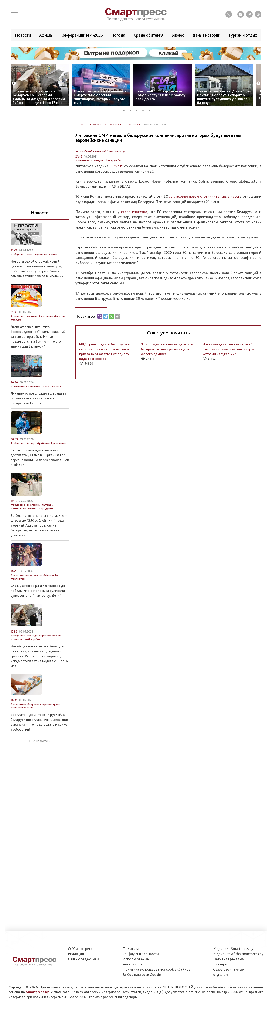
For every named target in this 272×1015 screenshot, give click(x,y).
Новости (23, 35)
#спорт (31, 443)
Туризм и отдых (242, 35)
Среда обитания (148, 35)
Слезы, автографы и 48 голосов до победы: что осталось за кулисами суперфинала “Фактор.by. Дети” (38, 590)
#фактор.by (50, 574)
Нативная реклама (228, 959)
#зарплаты (34, 704)
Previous (14, 83)
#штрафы (47, 504)
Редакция (76, 953)
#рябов (35, 639)
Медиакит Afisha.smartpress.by (238, 953)
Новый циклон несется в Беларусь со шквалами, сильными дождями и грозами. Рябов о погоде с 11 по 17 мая (39, 97)
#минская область (22, 707)
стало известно (134, 211)
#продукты (45, 508)
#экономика (18, 704)
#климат (31, 316)
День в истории (206, 35)
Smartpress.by (37, 992)
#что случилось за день (41, 254)
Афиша (45, 35)
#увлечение (58, 443)
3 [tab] (138, 110)
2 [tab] (132, 110)
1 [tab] (125, 110)
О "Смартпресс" (81, 948)
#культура (17, 574)
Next (258, 83)
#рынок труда (51, 704)
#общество (18, 254)
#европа (55, 386)
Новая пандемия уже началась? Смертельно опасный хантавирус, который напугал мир (101, 97)
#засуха (16, 319)
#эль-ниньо (45, 316)
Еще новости (38, 741)
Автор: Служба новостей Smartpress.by (100, 151)
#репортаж (18, 578)
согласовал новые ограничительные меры (204, 196)
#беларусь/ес (112, 160)
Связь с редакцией (83, 959)
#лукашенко (33, 386)
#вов (45, 386)
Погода (118, 35)
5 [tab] (151, 110)
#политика (82, 160)
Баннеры (220, 964)
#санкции (97, 160)
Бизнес (177, 35)
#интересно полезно (24, 508)
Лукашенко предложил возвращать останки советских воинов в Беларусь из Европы (38, 398)
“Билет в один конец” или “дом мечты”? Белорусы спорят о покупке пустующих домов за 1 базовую (224, 97)
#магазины (33, 504)
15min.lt (116, 166)
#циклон (16, 639)
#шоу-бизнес (33, 574)
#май (26, 639)
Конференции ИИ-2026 (81, 35)
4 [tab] (144, 110)
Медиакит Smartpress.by (233, 948)
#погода (59, 316)
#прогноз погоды (50, 635)
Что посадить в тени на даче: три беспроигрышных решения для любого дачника (167, 349)
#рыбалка (43, 443)
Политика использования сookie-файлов (157, 969)
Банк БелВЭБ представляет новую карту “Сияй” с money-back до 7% (161, 95)
